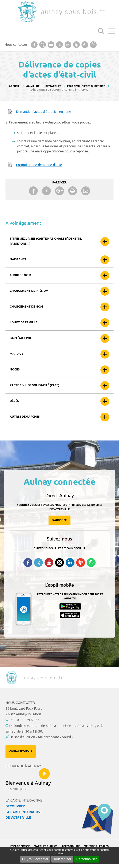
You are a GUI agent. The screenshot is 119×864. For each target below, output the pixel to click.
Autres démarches (25, 417)
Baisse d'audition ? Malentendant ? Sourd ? (41, 737)
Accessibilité (70, 846)
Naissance (18, 260)
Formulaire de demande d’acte (39, 165)
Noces (15, 370)
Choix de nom (20, 275)
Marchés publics (45, 846)
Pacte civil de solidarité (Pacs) (34, 385)
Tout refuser (62, 859)
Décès (14, 401)
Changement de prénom (29, 291)
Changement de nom (26, 307)
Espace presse (20, 846)
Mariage (16, 354)
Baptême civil (21, 338)
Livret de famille (23, 323)
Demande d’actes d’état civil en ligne (43, 112)
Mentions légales (96, 846)
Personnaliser (86, 859)
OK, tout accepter (35, 859)
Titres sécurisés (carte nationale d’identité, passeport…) (46, 241)
